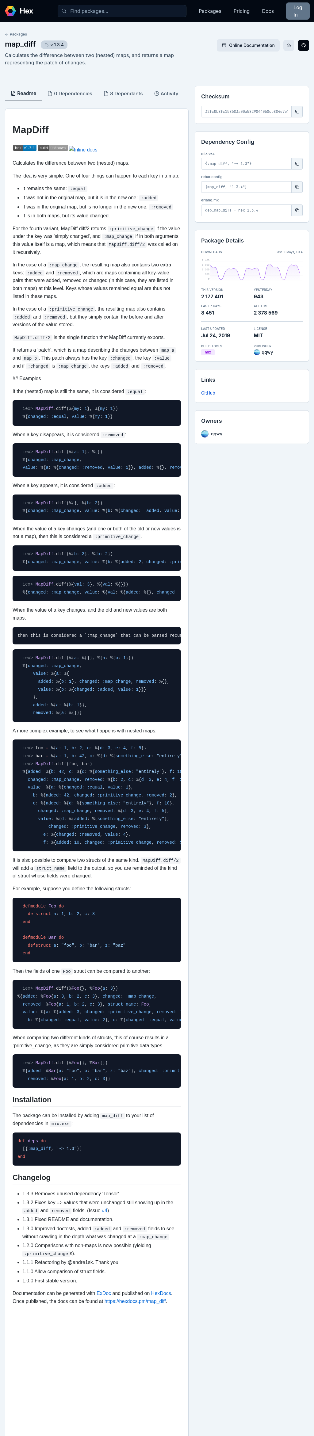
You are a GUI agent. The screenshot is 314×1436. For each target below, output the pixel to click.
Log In (297, 11)
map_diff (20, 44)
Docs (268, 11)
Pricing (242, 11)
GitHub (208, 392)
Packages (210, 11)
